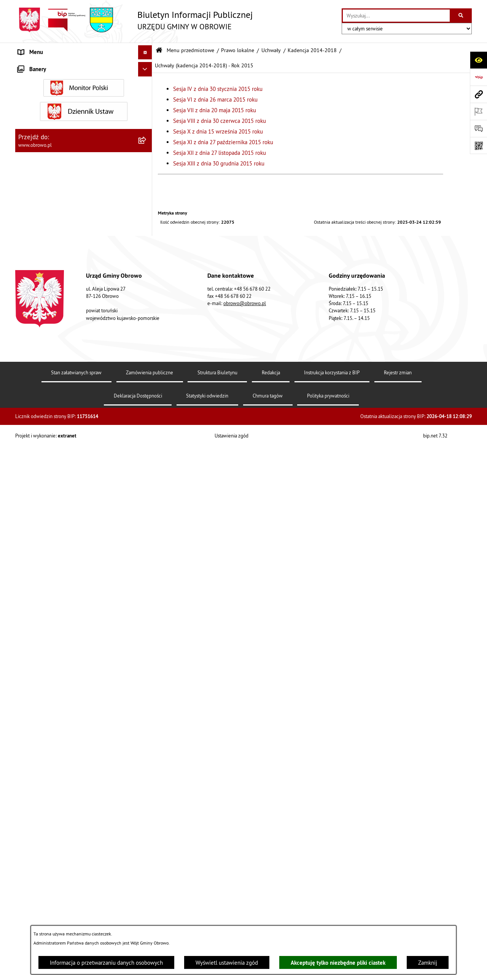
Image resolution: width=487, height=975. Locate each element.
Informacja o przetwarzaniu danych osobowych (106, 962)
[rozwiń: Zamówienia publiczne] (146, 869)
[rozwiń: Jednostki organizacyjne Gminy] (146, 830)
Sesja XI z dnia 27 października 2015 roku (223, 142)
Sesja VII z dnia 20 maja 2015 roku (214, 110)
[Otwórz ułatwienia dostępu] (478, 59)
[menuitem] (83, 85)
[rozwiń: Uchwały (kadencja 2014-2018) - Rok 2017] (146, 547)
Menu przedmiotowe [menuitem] (43, 66)
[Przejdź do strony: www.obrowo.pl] (478, 94)
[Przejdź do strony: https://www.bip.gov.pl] (478, 77)
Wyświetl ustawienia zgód (227, 962)
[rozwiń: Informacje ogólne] (146, 85)
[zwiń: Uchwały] (146, 181)
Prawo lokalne (237, 50)
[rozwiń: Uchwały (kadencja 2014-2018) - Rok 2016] (146, 519)
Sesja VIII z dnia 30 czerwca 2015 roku (219, 120)
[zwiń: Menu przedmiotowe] (146, 67)
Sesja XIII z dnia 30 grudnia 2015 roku (218, 163)
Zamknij (427, 962)
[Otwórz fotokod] (478, 145)
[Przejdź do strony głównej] (134, 20)
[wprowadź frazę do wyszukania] (396, 15)
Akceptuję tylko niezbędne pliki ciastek (338, 962)
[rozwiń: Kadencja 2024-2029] (146, 621)
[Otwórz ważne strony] (478, 111)
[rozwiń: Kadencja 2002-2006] (146, 200)
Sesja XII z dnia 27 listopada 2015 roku (219, 152)
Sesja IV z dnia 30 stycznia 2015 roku (218, 88)
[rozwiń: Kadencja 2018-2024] (146, 602)
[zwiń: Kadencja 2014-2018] (146, 239)
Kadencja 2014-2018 (312, 50)
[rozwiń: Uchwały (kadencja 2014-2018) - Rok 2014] (146, 258)
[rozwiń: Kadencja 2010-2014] (146, 220)
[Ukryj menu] (145, 52)
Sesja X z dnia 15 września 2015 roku (218, 131)
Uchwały (271, 50)
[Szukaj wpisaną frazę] (461, 15)
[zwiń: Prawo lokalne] (146, 143)
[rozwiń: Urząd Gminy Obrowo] (146, 124)
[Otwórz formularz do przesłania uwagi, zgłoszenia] (478, 128)
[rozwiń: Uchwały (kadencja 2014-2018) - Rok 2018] (146, 574)
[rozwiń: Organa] (146, 105)
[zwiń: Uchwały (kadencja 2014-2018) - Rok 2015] (146, 286)
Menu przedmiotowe (190, 50)
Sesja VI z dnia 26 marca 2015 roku (215, 99)
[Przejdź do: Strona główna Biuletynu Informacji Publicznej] (159, 50)
